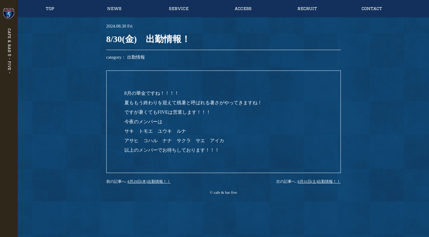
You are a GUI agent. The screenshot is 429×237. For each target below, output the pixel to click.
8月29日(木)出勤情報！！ (148, 181)
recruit (307, 8)
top (50, 8)
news (114, 8)
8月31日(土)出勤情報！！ (319, 181)
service (179, 8)
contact (372, 8)
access (243, 8)
